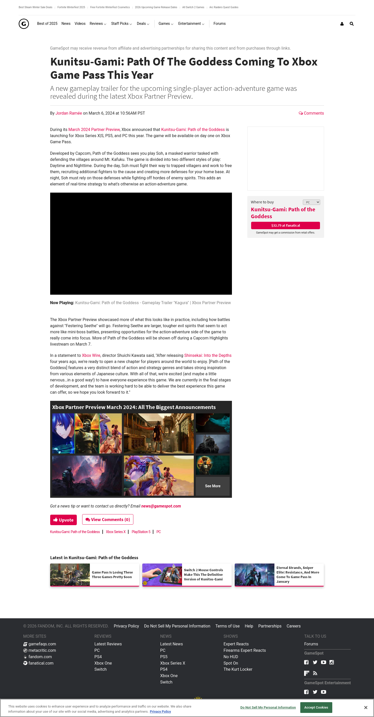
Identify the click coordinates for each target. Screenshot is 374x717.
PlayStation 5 (141, 532)
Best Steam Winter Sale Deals (35, 7)
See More (212, 486)
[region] (187, 708)
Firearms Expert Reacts (244, 650)
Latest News (171, 644)
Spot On (230, 663)
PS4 (98, 656)
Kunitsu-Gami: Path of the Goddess (283, 213)
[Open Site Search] (351, 23)
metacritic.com (39, 650)
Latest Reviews (108, 644)
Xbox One (103, 663)
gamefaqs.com (39, 644)
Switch (100, 669)
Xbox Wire (91, 355)
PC (158, 532)
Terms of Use (227, 626)
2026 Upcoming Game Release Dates (156, 7)
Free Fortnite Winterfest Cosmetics (110, 7)
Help (249, 626)
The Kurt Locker (237, 669)
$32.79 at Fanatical (285, 225)
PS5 (164, 656)
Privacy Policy (126, 626)
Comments (311, 113)
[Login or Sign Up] (342, 23)
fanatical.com (38, 663)
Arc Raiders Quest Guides (223, 7)
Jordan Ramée (69, 113)
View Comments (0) (108, 519)
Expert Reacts (236, 644)
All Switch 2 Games (193, 7)
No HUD (230, 656)
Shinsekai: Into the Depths (207, 355)
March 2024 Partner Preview (94, 129)
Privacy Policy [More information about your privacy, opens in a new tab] (160, 711)
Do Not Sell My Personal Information (177, 626)
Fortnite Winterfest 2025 (71, 7)
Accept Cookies (316, 707)
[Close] (365, 707)
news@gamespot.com (161, 506)
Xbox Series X (116, 532)
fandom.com (37, 656)
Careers (294, 626)
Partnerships (270, 626)
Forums (311, 644)
